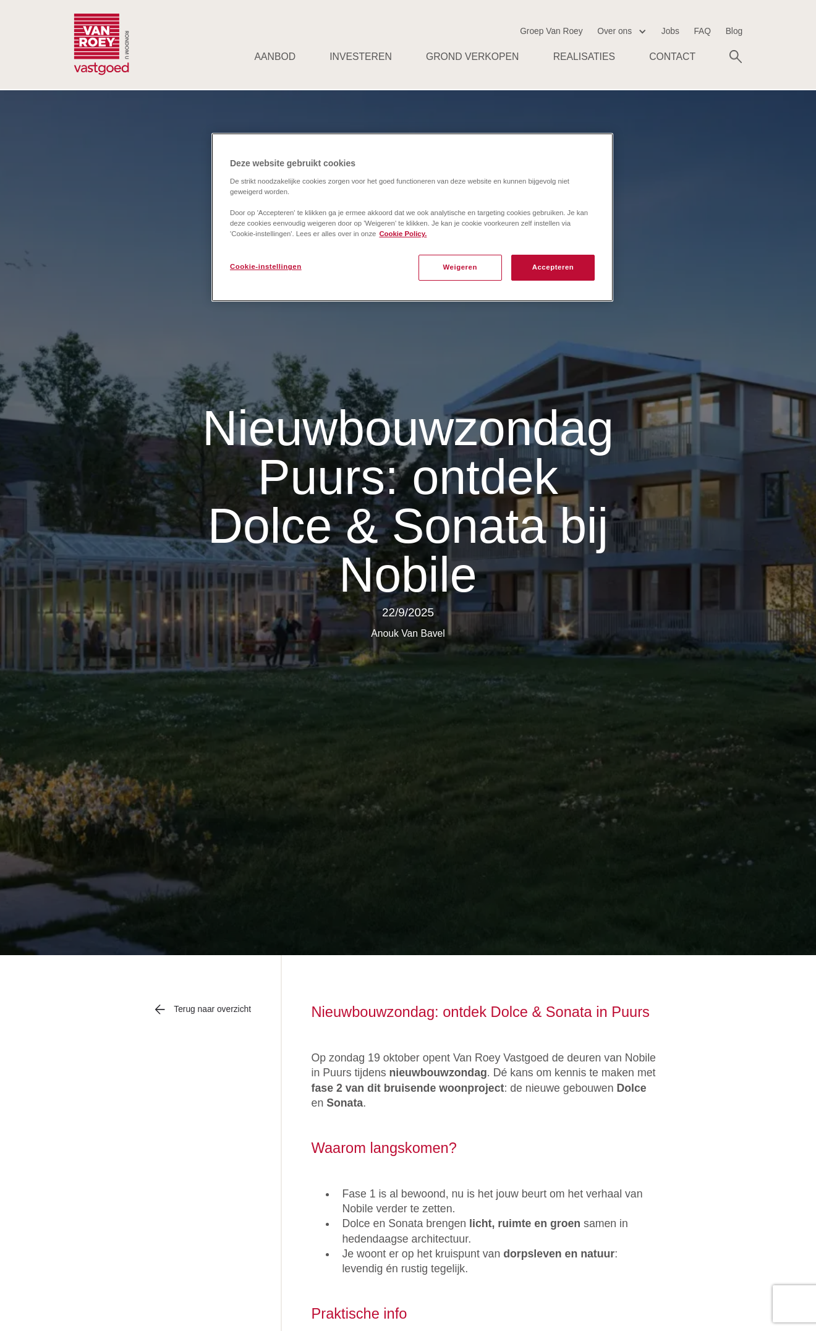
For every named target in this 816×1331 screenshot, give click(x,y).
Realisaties (584, 56)
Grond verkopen (472, 56)
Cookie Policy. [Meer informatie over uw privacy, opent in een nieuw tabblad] (403, 233)
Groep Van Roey (551, 31)
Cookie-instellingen (266, 266)
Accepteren (553, 267)
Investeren (360, 56)
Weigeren (460, 267)
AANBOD (275, 56)
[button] (622, 31)
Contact (672, 56)
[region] (412, 217)
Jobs (670, 31)
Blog (734, 31)
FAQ (702, 31)
